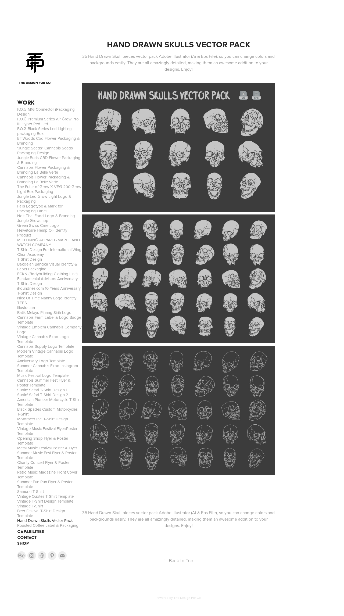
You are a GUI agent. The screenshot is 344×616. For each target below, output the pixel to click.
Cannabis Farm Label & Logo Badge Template (49, 319)
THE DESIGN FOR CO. (35, 82)
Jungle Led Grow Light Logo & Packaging (44, 199)
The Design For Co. (188, 597)
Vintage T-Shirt (30, 506)
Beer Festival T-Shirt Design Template (41, 513)
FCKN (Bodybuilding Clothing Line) (47, 274)
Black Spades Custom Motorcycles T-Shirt (47, 411)
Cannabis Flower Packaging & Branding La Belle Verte (43, 169)
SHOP (23, 543)
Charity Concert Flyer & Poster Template (43, 465)
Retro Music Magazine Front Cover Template (47, 474)
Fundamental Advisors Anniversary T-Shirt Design (47, 281)
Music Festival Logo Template (43, 375)
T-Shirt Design (29, 259)
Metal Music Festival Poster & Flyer (47, 448)
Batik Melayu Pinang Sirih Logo (44, 312)
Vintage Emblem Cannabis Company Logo (49, 329)
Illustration (26, 307)
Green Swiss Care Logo (38, 225)
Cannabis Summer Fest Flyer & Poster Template (44, 382)
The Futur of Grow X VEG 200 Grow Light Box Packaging (49, 189)
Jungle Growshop (32, 220)
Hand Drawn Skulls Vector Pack (45, 520)
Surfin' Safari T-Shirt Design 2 (42, 394)
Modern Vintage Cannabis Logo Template (45, 353)
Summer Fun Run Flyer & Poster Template (45, 484)
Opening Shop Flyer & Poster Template (42, 440)
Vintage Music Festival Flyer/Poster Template (47, 431)
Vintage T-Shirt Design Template (45, 501)
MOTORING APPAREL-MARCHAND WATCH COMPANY (48, 242)
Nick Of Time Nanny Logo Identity (46, 298)
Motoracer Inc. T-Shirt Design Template (42, 421)
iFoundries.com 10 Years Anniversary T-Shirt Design (49, 290)
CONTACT (27, 537)
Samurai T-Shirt (30, 491)
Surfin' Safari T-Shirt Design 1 (42, 390)
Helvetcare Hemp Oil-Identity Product (42, 232)
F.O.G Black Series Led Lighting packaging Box (44, 131)
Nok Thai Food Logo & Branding (46, 216)
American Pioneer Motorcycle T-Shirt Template (49, 402)
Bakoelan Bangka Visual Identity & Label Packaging (47, 266)
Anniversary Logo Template (41, 361)
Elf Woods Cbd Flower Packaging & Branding (48, 140)
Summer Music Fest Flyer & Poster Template (47, 455)
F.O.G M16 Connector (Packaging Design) (46, 111)
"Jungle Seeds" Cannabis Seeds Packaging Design (45, 150)
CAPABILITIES (30, 531)
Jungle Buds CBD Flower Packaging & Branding (48, 160)
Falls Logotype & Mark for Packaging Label (40, 208)
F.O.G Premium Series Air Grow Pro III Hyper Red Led (48, 121)
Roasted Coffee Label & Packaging (47, 525)
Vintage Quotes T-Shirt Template (45, 496)
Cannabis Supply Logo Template (45, 346)
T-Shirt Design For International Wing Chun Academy (49, 252)
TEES (22, 303)
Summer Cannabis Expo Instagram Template (47, 368)
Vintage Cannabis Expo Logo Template (43, 339)
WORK (25, 102)
